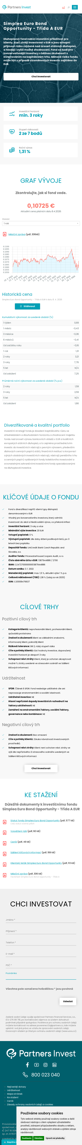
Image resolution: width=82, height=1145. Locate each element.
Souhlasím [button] (26, 1138)
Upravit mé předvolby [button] (55, 1138)
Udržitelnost (13, 1090)
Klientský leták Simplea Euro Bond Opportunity (36, 863)
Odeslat (68, 1001)
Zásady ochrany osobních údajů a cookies (30, 1104)
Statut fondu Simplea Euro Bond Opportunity (35, 820)
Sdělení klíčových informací (26, 852)
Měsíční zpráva (16, 234)
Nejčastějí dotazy (16, 1086)
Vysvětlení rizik (19, 831)
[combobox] (41, 223)
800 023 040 (45, 1074)
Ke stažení (12, 1097)
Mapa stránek (14, 1094)
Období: (6, 219)
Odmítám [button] (39, 1138)
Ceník (14, 841)
